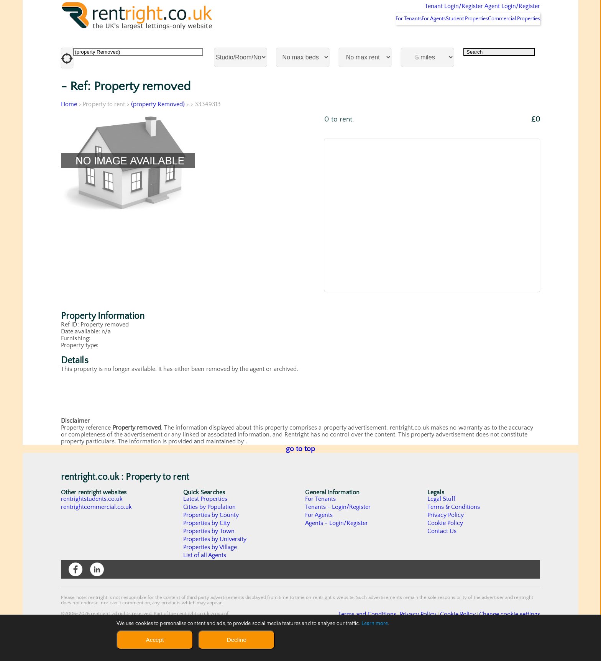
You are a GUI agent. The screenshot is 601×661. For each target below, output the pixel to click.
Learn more (374, 623)
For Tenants (374, 38)
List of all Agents (205, 575)
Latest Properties (205, 519)
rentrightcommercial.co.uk (97, 527)
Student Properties (452, 38)
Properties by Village (210, 567)
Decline (236, 639)
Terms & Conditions (453, 527)
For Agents (409, 38)
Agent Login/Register (501, 11)
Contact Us (442, 551)
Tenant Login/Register (418, 11)
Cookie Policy (445, 543)
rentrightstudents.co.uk (92, 519)
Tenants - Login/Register (338, 527)
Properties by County (211, 535)
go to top (300, 469)
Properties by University (215, 559)
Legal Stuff (441, 519)
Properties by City (206, 543)
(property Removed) (158, 124)
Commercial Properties (509, 38)
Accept (155, 639)
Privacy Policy (445, 535)
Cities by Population (209, 527)
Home (69, 124)
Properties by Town (209, 551)
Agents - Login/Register (337, 543)
